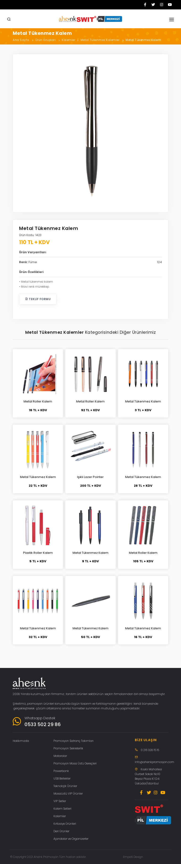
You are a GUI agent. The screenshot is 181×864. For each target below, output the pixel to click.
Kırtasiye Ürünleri (64, 824)
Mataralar (60, 756)
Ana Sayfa (21, 40)
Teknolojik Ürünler (65, 786)
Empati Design (133, 857)
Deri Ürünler (61, 831)
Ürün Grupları (45, 40)
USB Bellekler (61, 778)
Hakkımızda (21, 741)
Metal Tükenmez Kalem (143, 40)
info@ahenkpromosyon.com (154, 762)
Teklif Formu (38, 299)
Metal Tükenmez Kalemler (100, 40)
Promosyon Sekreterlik (68, 748)
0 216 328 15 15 (150, 750)
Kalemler (68, 40)
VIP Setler (59, 801)
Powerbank (61, 771)
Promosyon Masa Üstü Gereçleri (75, 763)
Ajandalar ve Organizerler (70, 839)
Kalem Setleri (62, 809)
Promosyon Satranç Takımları (73, 741)
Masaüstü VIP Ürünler (68, 794)
